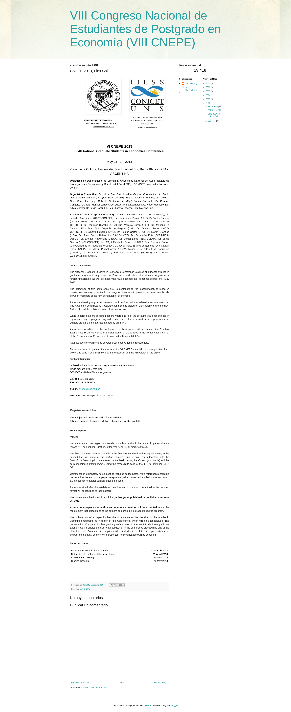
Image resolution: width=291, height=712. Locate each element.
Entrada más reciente (80, 682)
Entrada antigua (161, 682)
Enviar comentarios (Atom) (95, 687)
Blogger (174, 705)
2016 (208, 87)
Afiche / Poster (214, 110)
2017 (208, 83)
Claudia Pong (191, 83)
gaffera (148, 705)
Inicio (122, 682)
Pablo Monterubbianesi (191, 90)
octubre (211, 121)
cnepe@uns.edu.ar (89, 389)
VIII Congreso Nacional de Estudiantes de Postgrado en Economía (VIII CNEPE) (145, 29)
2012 (208, 103)
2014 (208, 95)
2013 (208, 99)
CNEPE (87, 589)
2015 (208, 91)
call (81, 589)
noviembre (213, 106)
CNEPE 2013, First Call (214, 115)
